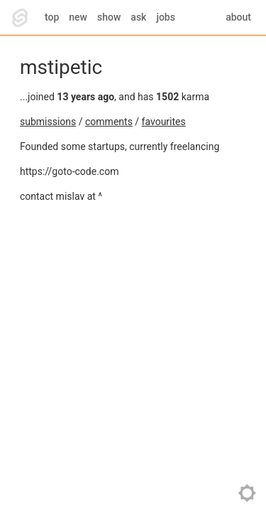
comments (109, 121)
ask (138, 17)
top (52, 17)
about (238, 17)
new (78, 17)
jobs (165, 17)
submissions (48, 121)
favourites (164, 121)
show (109, 17)
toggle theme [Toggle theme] (247, 493)
